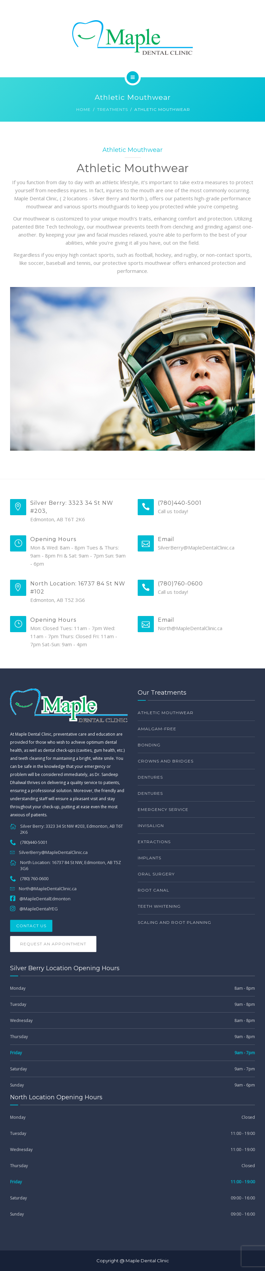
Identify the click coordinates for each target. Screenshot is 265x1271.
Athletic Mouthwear (165, 712)
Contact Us (31, 925)
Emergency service (163, 809)
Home (83, 109)
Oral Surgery (156, 873)
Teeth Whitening (159, 906)
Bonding (149, 744)
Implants (149, 857)
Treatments (112, 109)
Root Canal (153, 890)
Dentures (150, 777)
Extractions (154, 841)
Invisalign (151, 825)
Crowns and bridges (165, 761)
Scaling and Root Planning (174, 922)
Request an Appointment (53, 943)
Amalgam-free (157, 728)
